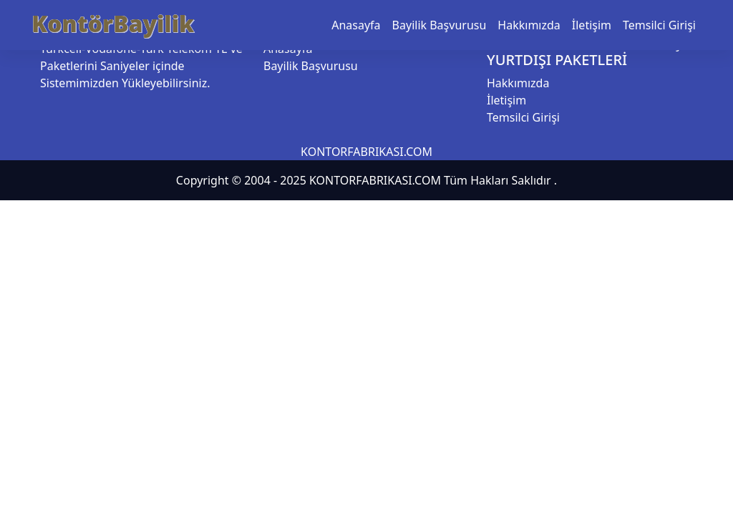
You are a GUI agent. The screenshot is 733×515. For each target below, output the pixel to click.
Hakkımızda (528, 25)
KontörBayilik (112, 23)
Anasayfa (355, 25)
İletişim (591, 25)
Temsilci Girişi (659, 25)
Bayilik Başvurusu (439, 25)
